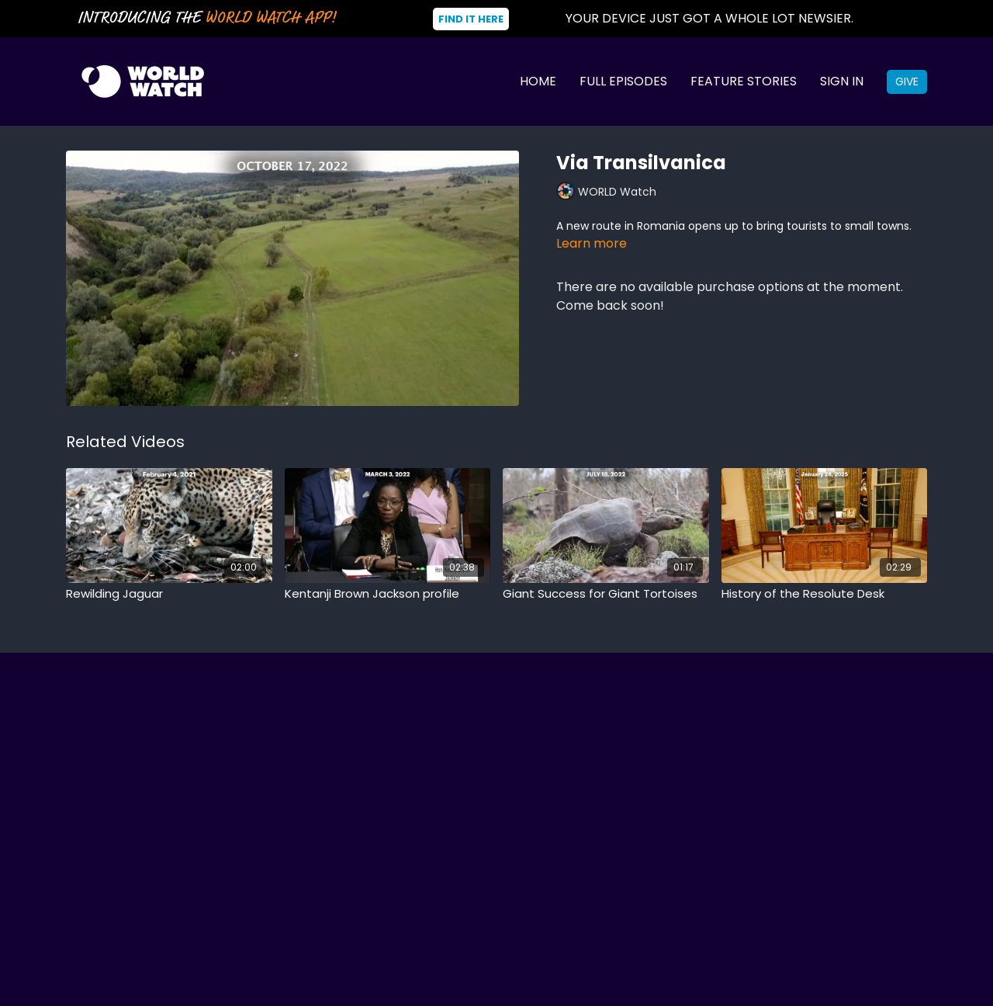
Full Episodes (623, 81)
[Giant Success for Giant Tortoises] (606, 594)
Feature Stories (743, 81)
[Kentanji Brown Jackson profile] (388, 594)
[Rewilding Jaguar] (169, 594)
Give (907, 81)
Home (538, 81)
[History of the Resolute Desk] (824, 594)
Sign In (841, 81)
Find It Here (470, 19)
